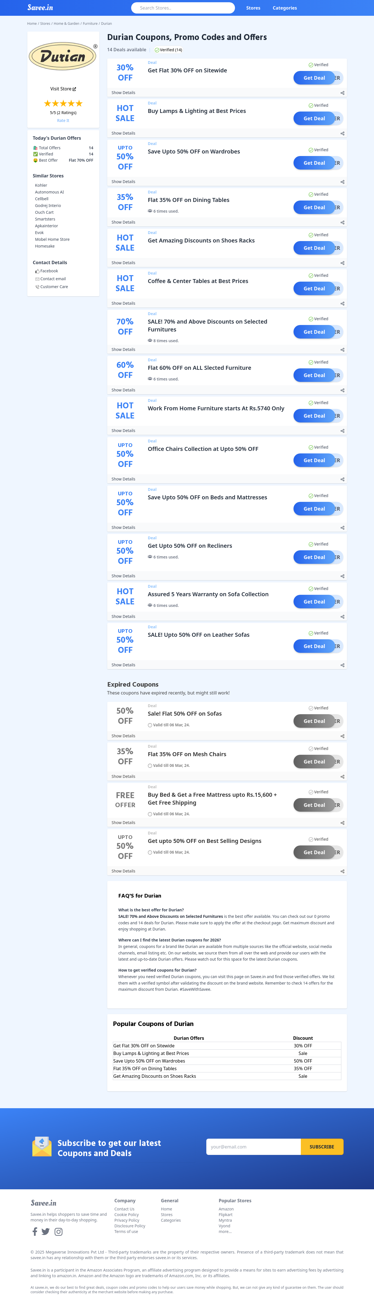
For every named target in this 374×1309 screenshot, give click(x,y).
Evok (39, 232)
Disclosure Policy (130, 1225)
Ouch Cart (44, 212)
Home (32, 23)
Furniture (90, 23)
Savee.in (43, 1203)
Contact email (50, 278)
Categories (285, 8)
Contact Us (125, 1209)
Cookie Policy (127, 1214)
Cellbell (42, 198)
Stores (253, 8)
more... (225, 1231)
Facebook (46, 270)
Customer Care (51, 286)
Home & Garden (66, 23)
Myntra (225, 1220)
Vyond (224, 1225)
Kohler (41, 185)
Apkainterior (46, 225)
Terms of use (126, 1231)
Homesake (45, 246)
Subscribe (322, 1147)
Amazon (226, 1209)
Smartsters (45, 219)
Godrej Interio (48, 205)
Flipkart (225, 1214)
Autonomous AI (49, 192)
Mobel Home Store (52, 239)
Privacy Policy (127, 1220)
